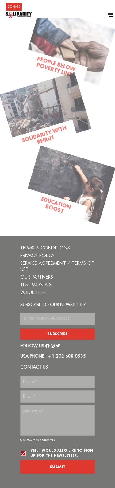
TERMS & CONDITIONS (45, 248)
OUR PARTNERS (36, 277)
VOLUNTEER (33, 292)
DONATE (14, 6)
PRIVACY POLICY (37, 255)
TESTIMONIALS (36, 285)
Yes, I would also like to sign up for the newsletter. (61, 453)
